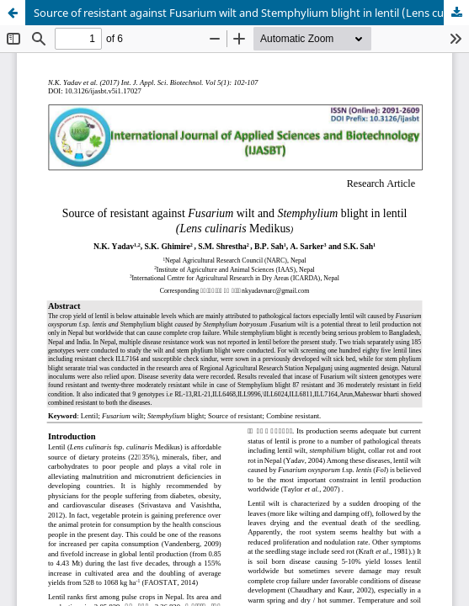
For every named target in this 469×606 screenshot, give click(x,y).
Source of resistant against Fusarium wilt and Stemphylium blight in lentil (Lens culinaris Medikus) (251, 12)
